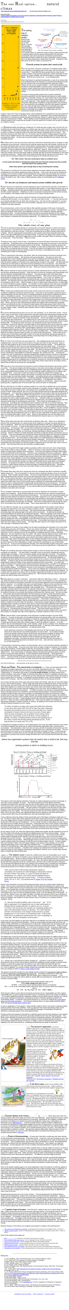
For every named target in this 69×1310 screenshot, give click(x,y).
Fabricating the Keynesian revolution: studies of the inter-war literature (40, 1269)
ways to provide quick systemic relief (19, 1003)
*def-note (21, 1132)
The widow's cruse (15, 15)
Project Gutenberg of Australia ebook (18, 1274)
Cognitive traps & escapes (17, 17)
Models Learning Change (11, 1230)
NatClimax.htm (17, 1122)
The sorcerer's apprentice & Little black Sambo (34, 15)
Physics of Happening (38, 1294)
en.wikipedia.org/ (27, 1282)
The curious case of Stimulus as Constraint (16, 1229)
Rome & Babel (5, 15)
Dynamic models (52, 15)
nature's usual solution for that (29, 969)
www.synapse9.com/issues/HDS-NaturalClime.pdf (13, 11)
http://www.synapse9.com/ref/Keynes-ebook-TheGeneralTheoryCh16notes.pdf (36, 1273)
